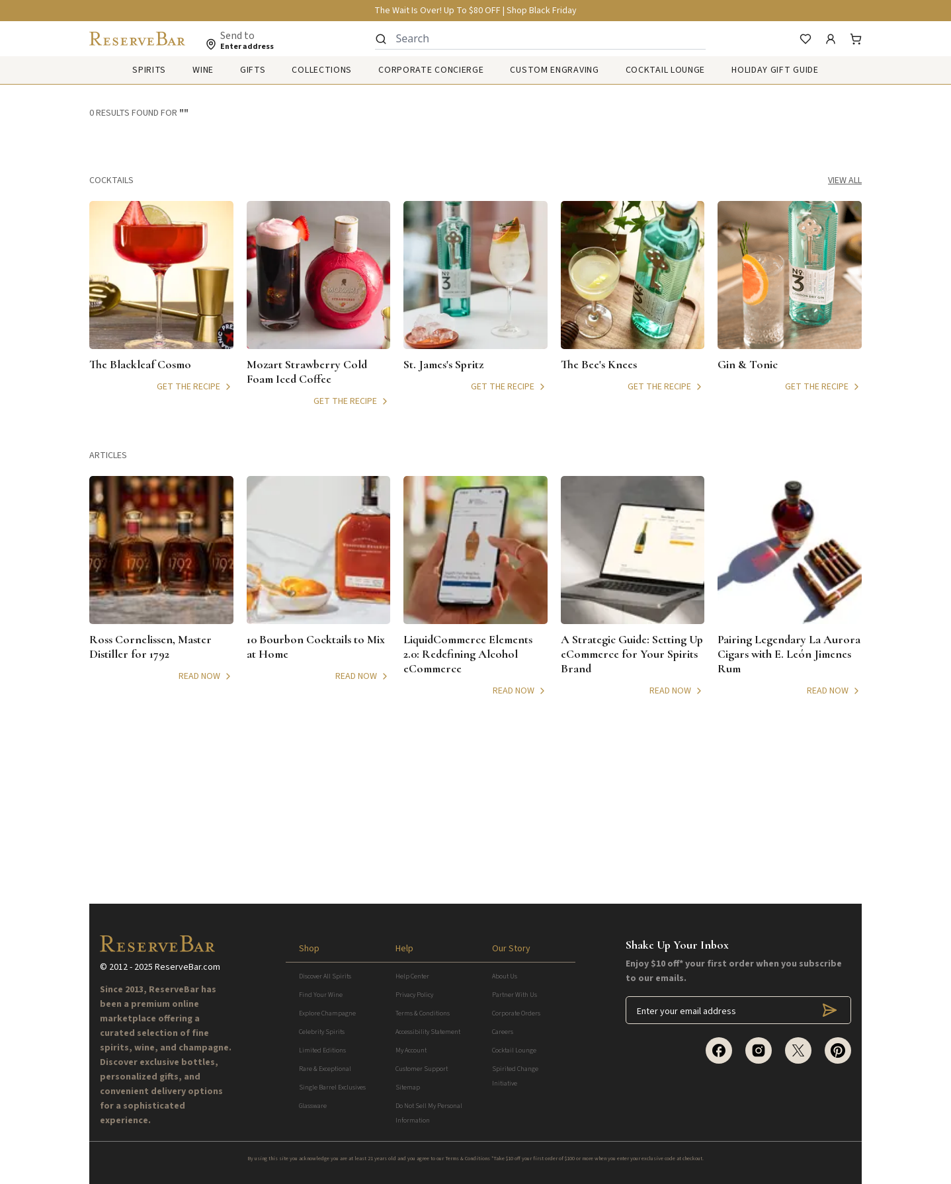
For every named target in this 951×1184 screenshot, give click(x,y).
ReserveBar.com (187, 967)
